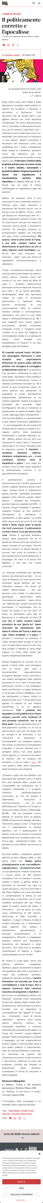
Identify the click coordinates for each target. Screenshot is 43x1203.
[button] (39, 1153)
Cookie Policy (20, 1200)
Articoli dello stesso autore (21, 1136)
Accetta (21, 1182)
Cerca (33, 3)
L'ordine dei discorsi (11, 13)
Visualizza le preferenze (21, 1194)
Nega (21, 1188)
